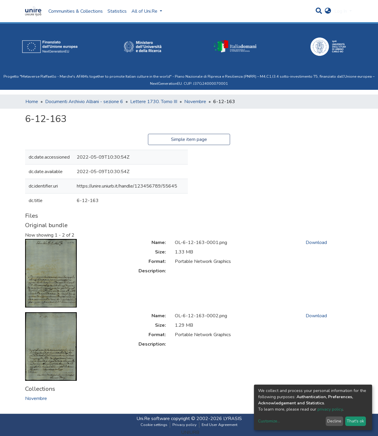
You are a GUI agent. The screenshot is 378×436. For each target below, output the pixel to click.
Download (316, 242)
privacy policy (330, 409)
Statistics (117, 11)
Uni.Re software (153, 418)
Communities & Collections (75, 11)
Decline (334, 421)
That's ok (355, 421)
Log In (341, 11)
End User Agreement (219, 424)
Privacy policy (184, 424)
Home (31, 101)
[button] (328, 11)
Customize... (269, 421)
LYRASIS (232, 418)
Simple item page (189, 139)
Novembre (195, 101)
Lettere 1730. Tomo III (153, 101)
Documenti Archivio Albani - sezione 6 (84, 101)
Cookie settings (154, 424)
